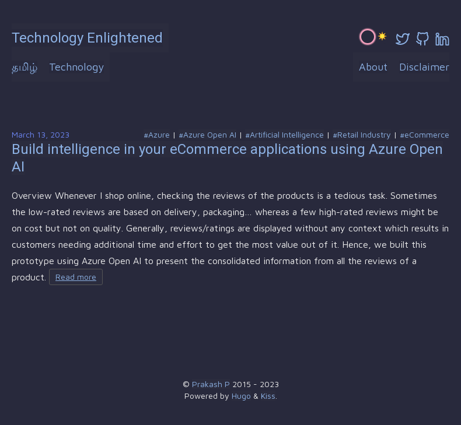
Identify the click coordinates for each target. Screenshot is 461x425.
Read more (75, 277)
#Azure (157, 134)
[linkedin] (442, 39)
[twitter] (403, 39)
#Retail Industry (362, 134)
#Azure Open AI (207, 134)
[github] (422, 39)
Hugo (241, 396)
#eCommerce (424, 134)
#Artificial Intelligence (284, 134)
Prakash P (211, 384)
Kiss (268, 396)
